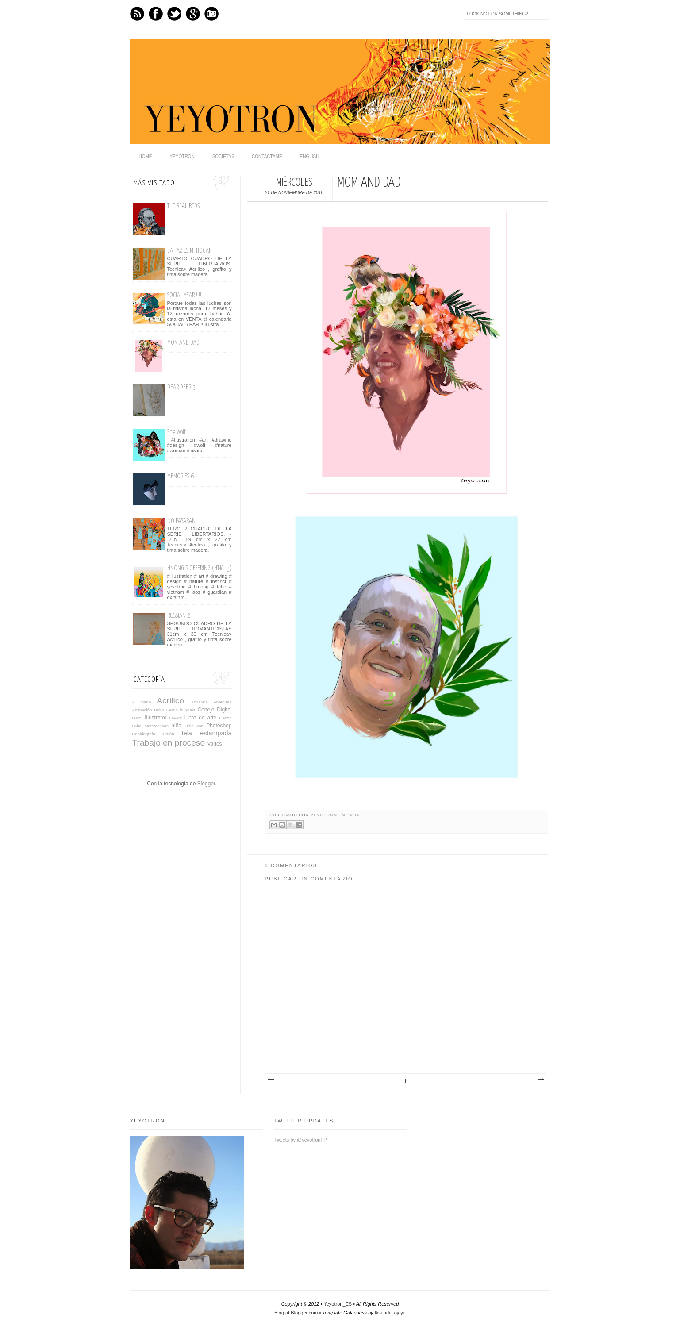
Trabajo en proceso (168, 742)
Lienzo (225, 717)
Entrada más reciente (271, 1079)
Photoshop (218, 726)
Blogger (206, 783)
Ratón (168, 733)
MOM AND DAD (183, 342)
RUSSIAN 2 (178, 615)
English (309, 156)
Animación (142, 709)
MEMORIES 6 (180, 476)
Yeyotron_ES (337, 1304)
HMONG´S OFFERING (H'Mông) (199, 568)
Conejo (205, 710)
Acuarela (199, 702)
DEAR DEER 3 (181, 387)
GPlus (193, 14)
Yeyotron (182, 156)
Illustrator (155, 718)
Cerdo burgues (181, 709)
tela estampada (207, 733)
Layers (175, 717)
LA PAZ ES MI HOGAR (189, 250)
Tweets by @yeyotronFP (300, 1139)
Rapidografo (143, 733)
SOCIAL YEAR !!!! (184, 295)
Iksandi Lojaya (390, 1312)
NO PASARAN (181, 521)
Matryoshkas (156, 725)
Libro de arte (200, 718)
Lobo (137, 725)
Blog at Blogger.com (296, 1312)
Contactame (267, 156)
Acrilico (170, 700)
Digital (224, 710)
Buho (159, 709)
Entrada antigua (540, 1079)
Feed (137, 14)
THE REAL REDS (183, 206)
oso (199, 725)
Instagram (211, 14)
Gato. (137, 717)
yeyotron (324, 815)
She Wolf (176, 432)
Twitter (174, 14)
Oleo (188, 725)
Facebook (156, 14)
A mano (141, 702)
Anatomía (222, 702)
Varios (214, 744)
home (145, 156)
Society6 (223, 156)
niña (176, 726)
